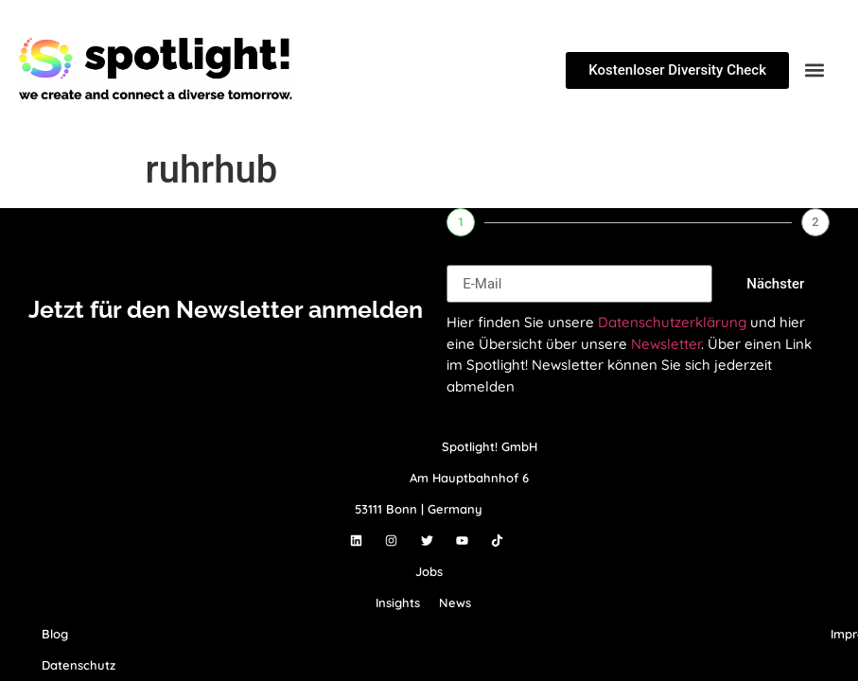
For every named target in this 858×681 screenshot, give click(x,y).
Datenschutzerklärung (672, 322)
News (455, 602)
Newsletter (666, 344)
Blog (55, 633)
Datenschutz (78, 664)
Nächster (775, 283)
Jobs (429, 571)
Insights (398, 602)
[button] (814, 70)
